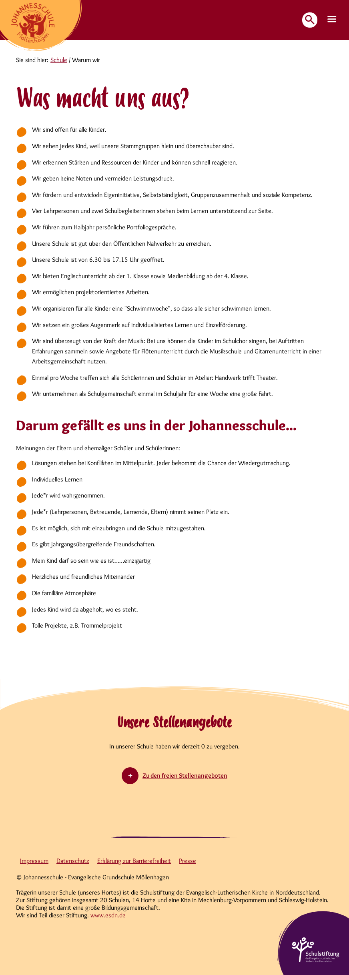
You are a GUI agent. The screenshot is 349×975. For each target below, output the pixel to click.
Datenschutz (72, 861)
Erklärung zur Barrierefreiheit (134, 861)
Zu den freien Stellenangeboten (184, 775)
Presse (187, 861)
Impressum (34, 861)
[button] (332, 19)
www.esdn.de (108, 915)
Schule (58, 60)
